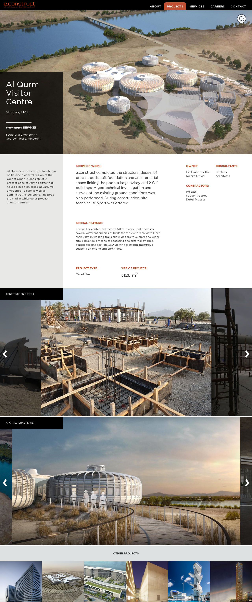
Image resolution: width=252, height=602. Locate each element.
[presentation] (5, 352)
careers (217, 6)
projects (175, 6)
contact (238, 6)
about (155, 6)
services (197, 6)
